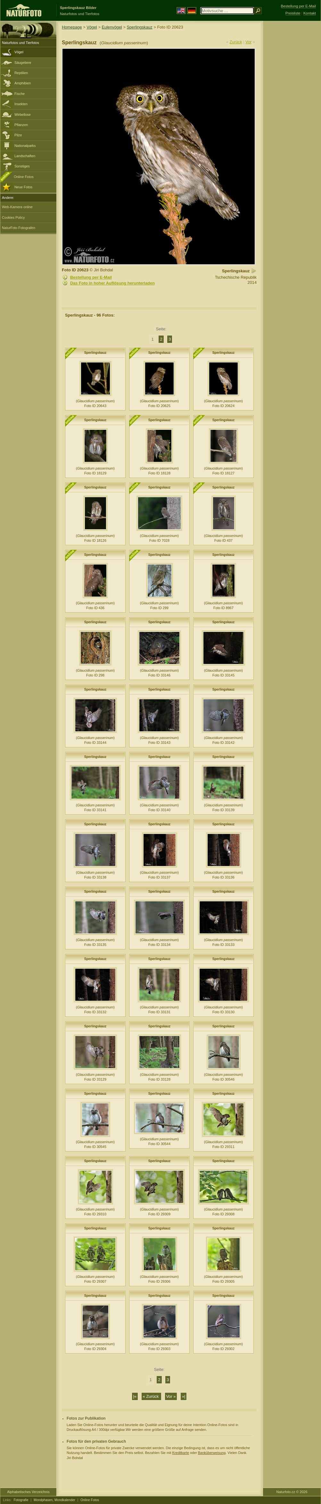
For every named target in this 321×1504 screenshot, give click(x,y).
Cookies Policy (13, 217)
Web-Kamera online (17, 207)
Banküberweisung (212, 1453)
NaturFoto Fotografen (18, 228)
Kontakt (309, 13)
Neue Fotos (23, 187)
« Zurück (151, 1396)
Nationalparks (25, 146)
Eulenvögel (112, 27)
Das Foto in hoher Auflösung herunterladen (112, 283)
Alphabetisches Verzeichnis (28, 1492)
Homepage (72, 27)
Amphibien (22, 83)
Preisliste (292, 13)
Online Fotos (24, 177)
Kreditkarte (180, 1453)
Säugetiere (22, 62)
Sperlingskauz (139, 27)
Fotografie (21, 1500)
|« (134, 1396)
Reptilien (21, 73)
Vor (248, 41)
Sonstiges (22, 166)
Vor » (171, 1396)
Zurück (236, 41)
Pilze (18, 135)
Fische (19, 94)
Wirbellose (22, 114)
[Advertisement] (291, 123)
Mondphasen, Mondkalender (54, 1500)
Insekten (21, 104)
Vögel (18, 52)
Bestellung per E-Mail (91, 277)
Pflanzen (21, 125)
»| (183, 1396)
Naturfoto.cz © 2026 (292, 1492)
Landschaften (24, 156)
